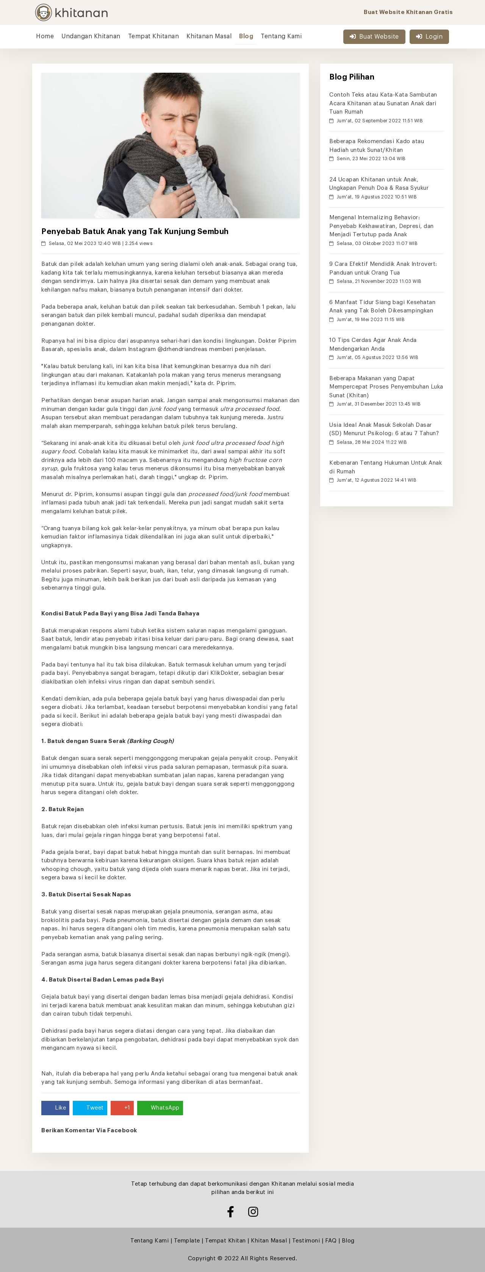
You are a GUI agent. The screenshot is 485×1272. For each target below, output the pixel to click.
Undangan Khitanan (90, 36)
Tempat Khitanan (153, 36)
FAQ (331, 1241)
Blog (246, 36)
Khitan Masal (269, 1241)
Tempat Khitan (225, 1241)
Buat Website (374, 36)
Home (45, 36)
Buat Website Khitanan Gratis (408, 12)
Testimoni (306, 1241)
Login (429, 36)
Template (187, 1241)
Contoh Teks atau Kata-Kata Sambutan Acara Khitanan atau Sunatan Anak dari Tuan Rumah (383, 103)
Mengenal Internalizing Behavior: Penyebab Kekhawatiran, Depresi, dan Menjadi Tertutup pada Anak (381, 226)
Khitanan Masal (209, 36)
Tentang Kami (281, 36)
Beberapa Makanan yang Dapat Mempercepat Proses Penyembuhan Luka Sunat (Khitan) (386, 387)
